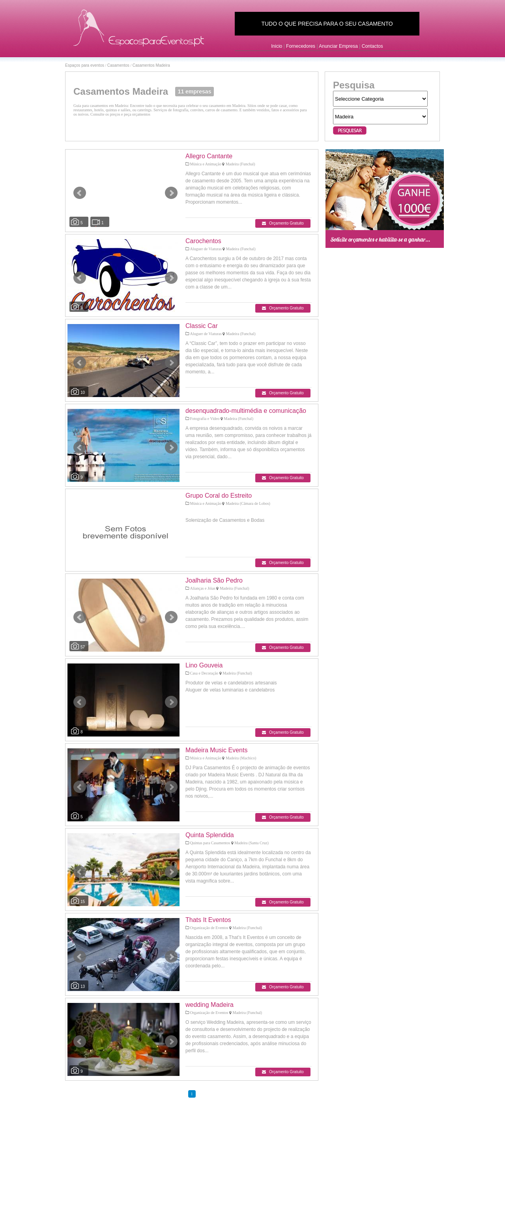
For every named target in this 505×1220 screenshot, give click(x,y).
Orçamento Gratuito (283, 223)
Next (171, 193)
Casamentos (118, 65)
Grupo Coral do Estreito (218, 495)
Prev (79, 193)
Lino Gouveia (204, 665)
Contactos (372, 46)
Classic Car (201, 325)
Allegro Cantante (208, 156)
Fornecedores (300, 46)
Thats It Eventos (208, 919)
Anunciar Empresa (338, 46)
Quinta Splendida (209, 835)
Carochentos (203, 241)
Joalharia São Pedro (214, 580)
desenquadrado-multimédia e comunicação (245, 410)
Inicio (276, 46)
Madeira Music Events (216, 750)
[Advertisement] (384, 374)
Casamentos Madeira (151, 65)
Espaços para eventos (84, 65)
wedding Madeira (209, 1004)
